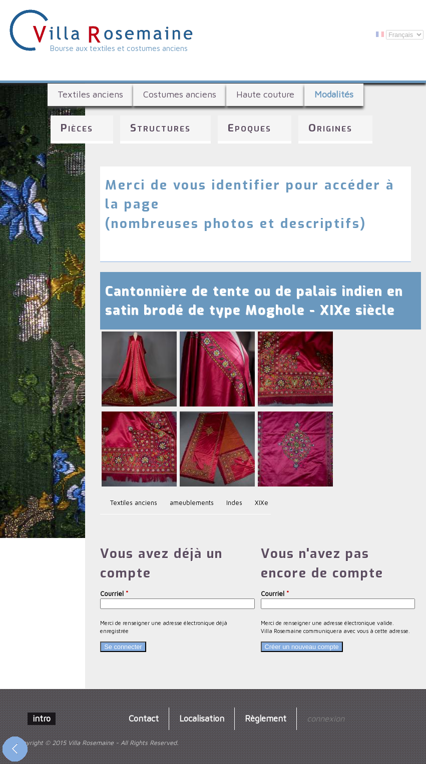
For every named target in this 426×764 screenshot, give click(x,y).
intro (42, 718)
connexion (325, 718)
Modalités (333, 94)
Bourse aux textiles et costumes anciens (119, 48)
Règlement (265, 718)
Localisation (201, 718)
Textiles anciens (90, 94)
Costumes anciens (179, 94)
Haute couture (265, 94)
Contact (144, 718)
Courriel (114, 594)
